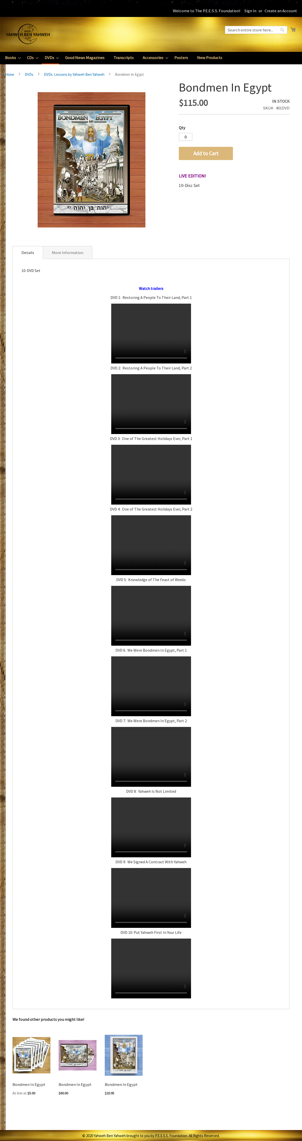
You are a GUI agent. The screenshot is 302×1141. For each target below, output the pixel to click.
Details (27, 252)
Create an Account (281, 10)
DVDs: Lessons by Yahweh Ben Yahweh (74, 74)
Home (9, 74)
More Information (67, 252)
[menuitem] (11, 58)
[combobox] (256, 30)
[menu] (151, 58)
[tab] (27, 252)
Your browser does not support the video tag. (151, 333)
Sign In (250, 10)
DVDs (29, 74)
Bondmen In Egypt (28, 1084)
